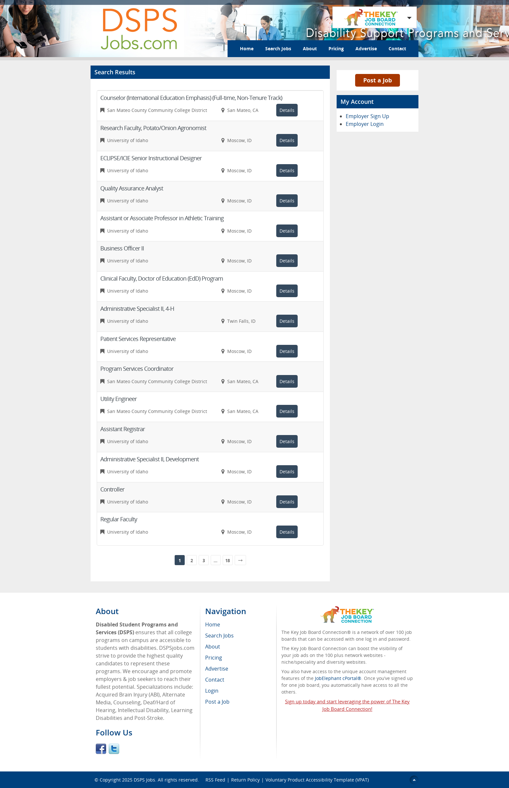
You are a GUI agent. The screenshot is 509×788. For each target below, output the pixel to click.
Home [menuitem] (212, 624)
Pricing (336, 48)
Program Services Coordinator (136, 368)
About (310, 48)
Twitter (114, 749)
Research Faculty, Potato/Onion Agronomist (153, 128)
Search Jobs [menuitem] (219, 635)
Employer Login (365, 123)
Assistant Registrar (122, 429)
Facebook (101, 749)
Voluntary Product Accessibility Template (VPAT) (317, 780)
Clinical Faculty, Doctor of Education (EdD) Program (161, 278)
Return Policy (245, 780)
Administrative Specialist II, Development (149, 459)
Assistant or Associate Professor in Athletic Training (162, 218)
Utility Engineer (118, 399)
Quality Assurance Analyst (131, 188)
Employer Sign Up (367, 116)
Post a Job (377, 80)
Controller (112, 489)
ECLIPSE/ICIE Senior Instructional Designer (151, 158)
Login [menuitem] (211, 690)
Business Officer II (122, 248)
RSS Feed (215, 780)
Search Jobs (278, 48)
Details (286, 110)
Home (247, 48)
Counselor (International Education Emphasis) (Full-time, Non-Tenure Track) (191, 98)
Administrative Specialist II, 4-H (137, 308)
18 (227, 561)
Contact (397, 48)
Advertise (366, 48)
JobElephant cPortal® (338, 678)
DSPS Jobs (144, 780)
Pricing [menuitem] (213, 657)
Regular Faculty (118, 519)
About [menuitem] (212, 646)
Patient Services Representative (138, 339)
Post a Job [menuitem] (217, 701)
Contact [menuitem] (214, 679)
